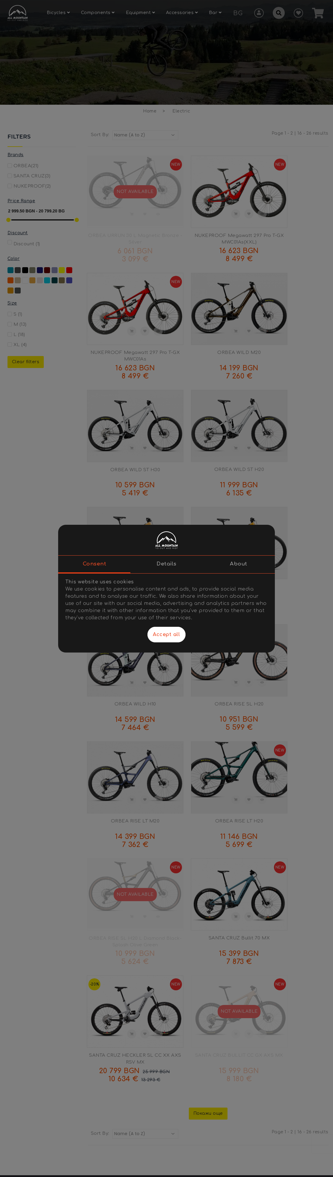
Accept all (166, 634)
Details (166, 564)
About (238, 564)
